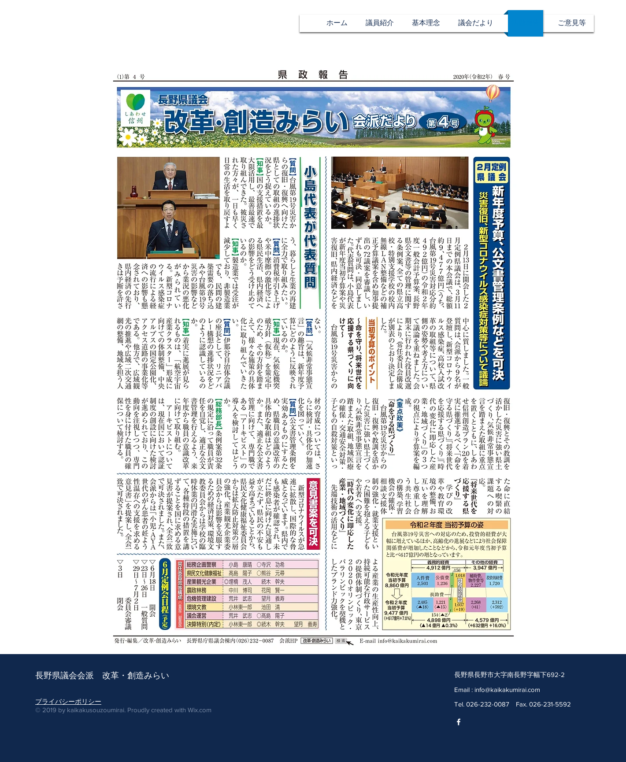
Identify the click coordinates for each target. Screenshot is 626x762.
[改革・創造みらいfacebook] (458, 722)
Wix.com (199, 710)
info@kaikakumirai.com (507, 689)
